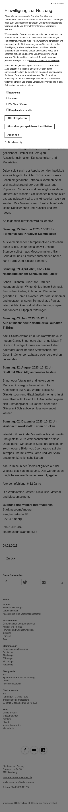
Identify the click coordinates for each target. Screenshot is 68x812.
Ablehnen (13, 134)
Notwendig (13, 92)
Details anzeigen (16, 142)
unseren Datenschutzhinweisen (44, 60)
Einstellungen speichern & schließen (29, 126)
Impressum (58, 3)
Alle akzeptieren (17, 118)
